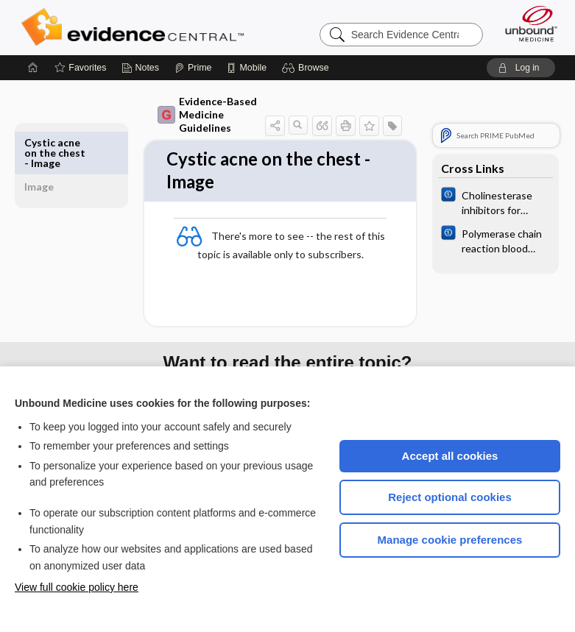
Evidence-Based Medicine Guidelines (204, 114)
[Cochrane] (495, 201)
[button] (307, 67)
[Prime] (192, 67)
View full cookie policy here (76, 587)
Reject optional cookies (450, 497)
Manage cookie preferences (450, 539)
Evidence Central (136, 27)
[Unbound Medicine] (526, 23)
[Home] (33, 67)
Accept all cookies (450, 456)
